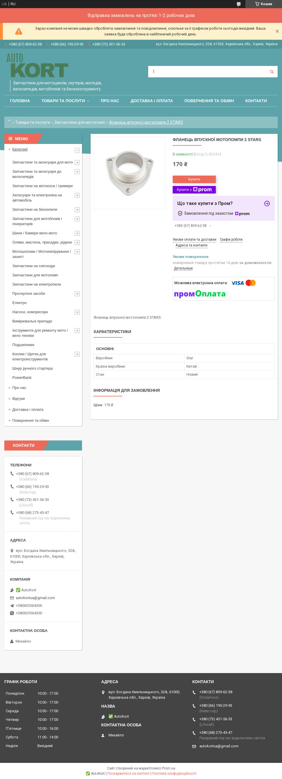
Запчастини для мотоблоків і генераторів (37, 221)
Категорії (20, 149)
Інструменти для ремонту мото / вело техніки (40, 333)
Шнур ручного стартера (32, 368)
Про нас (110, 100)
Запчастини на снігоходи (33, 266)
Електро (19, 303)
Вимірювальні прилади (32, 321)
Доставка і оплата (152, 100)
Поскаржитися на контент (128, 774)
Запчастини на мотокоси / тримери (42, 186)
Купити (194, 179)
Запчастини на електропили (36, 284)
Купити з (194, 189)
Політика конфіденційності (174, 774)
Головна (20, 100)
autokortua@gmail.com (35, 598)
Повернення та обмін (209, 100)
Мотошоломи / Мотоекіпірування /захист (41, 254)
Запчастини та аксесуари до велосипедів (36, 174)
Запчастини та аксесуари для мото (42, 162)
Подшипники (23, 345)
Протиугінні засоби (28, 293)
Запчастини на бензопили (34, 209)
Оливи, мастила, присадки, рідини (42, 242)
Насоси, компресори (30, 312)
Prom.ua (168, 768)
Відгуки (18, 398)
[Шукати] (272, 71)
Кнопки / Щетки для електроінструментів (30, 356)
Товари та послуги (63, 100)
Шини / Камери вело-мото (34, 233)
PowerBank (21, 377)
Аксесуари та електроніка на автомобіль (37, 197)
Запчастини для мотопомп (79, 122)
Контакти (256, 100)
